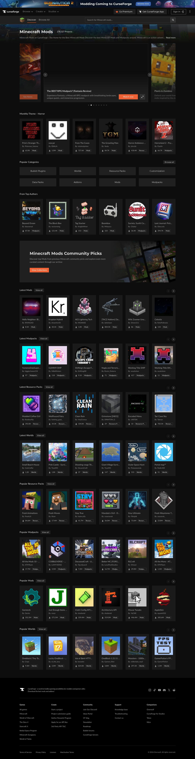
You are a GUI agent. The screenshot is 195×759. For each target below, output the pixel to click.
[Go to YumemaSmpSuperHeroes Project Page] (31, 361)
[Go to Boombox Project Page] (111, 217)
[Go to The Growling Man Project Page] (111, 136)
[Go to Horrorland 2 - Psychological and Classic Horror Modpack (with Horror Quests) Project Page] (164, 136)
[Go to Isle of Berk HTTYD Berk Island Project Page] (84, 652)
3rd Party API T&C (58, 726)
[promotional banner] (97, 4)
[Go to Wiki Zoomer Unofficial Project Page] (137, 313)
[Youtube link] (159, 690)
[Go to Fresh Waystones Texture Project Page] (164, 506)
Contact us (119, 718)
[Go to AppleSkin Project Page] (164, 603)
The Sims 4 (24, 722)
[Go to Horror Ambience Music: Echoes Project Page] (137, 136)
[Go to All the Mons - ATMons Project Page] (164, 555)
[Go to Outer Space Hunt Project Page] (137, 458)
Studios (53, 11)
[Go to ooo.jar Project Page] (58, 136)
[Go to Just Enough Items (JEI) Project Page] (58, 603)
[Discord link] (164, 690)
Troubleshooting (121, 714)
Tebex (149, 718)
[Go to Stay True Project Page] (84, 506)
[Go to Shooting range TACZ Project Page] (84, 458)
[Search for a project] (128, 20)
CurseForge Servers (90, 735)
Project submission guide (61, 714)
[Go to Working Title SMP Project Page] (137, 361)
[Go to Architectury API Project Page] (111, 603)
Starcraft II (24, 726)
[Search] (173, 20)
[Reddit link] (174, 690)
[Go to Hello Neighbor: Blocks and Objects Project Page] (31, 313)
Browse (28, 11)
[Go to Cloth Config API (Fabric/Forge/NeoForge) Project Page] (84, 603)
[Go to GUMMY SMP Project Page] (58, 361)
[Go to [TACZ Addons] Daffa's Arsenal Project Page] (111, 313)
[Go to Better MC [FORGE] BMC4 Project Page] (111, 555)
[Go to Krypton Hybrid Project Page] (58, 313)
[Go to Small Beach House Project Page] (31, 458)
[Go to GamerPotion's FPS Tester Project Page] (164, 652)
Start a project (57, 710)
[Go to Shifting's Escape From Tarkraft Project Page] (84, 361)
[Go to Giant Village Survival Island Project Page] (111, 458)
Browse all (169, 162)
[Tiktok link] (154, 690)
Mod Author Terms (67, 752)
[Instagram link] (149, 690)
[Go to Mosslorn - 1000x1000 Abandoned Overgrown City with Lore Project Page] (137, 652)
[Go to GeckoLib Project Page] (31, 603)
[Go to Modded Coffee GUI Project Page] (31, 410)
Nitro (149, 722)
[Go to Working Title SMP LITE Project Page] (164, 361)
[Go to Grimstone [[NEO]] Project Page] (111, 410)
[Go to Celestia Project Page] (164, 313)
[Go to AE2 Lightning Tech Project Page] (84, 313)
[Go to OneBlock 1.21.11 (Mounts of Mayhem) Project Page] (111, 652)
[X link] (169, 690)
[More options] (189, 11)
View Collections (39, 270)
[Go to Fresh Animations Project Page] (31, 506)
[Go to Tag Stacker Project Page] (84, 217)
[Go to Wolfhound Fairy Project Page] (58, 410)
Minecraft (23, 714)
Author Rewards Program (61, 718)
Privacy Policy (41, 752)
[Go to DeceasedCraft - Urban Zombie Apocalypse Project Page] (84, 555)
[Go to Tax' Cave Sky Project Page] (164, 410)
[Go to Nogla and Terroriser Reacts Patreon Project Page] (111, 361)
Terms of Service (26, 752)
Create (41, 11)
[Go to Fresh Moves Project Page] (58, 506)
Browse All (44, 20)
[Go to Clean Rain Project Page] (84, 410)
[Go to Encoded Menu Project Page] (137, 410)
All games (23, 710)
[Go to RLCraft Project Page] (137, 555)
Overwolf (150, 710)
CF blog (86, 718)
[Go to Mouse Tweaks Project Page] (137, 603)
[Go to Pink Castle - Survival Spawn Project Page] (58, 458)
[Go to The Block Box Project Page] (58, 217)
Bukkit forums (88, 731)
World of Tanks (25, 739)
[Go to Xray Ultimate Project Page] (137, 506)
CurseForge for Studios (156, 714)
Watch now (130, 97)
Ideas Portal (87, 714)
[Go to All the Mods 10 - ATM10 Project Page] (31, 555)
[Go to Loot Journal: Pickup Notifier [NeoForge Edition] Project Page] (164, 217)
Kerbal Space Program (28, 731)
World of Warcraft (27, 718)
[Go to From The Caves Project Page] (84, 136)
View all (39, 290)
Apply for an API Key (59, 722)
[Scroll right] (173, 291)
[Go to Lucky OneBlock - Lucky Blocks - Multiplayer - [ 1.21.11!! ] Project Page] (58, 652)
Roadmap (87, 726)
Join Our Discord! (90, 710)
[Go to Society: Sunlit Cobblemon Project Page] (137, 217)
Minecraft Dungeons (28, 735)
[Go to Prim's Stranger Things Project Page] (31, 136)
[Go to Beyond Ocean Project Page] (31, 217)
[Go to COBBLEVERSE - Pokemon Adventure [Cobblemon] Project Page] (58, 555)
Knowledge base (121, 710)
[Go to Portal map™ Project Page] (164, 458)
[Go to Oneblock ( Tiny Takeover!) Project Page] (31, 652)
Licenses (53, 752)
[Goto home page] (11, 11)
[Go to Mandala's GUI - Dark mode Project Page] (111, 506)
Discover (31, 20)
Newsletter (87, 722)
